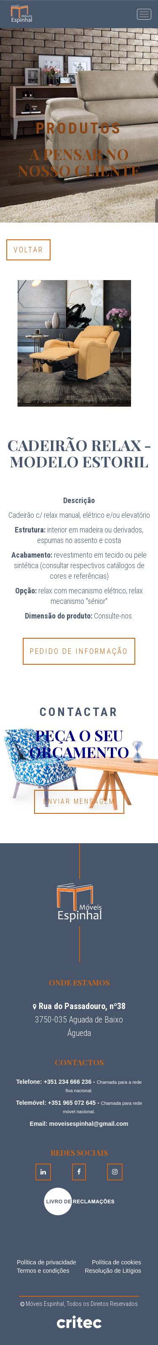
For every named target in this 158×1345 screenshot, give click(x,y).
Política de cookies (116, 1262)
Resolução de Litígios (113, 1270)
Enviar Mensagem (79, 801)
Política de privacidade (46, 1262)
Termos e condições (43, 1270)
